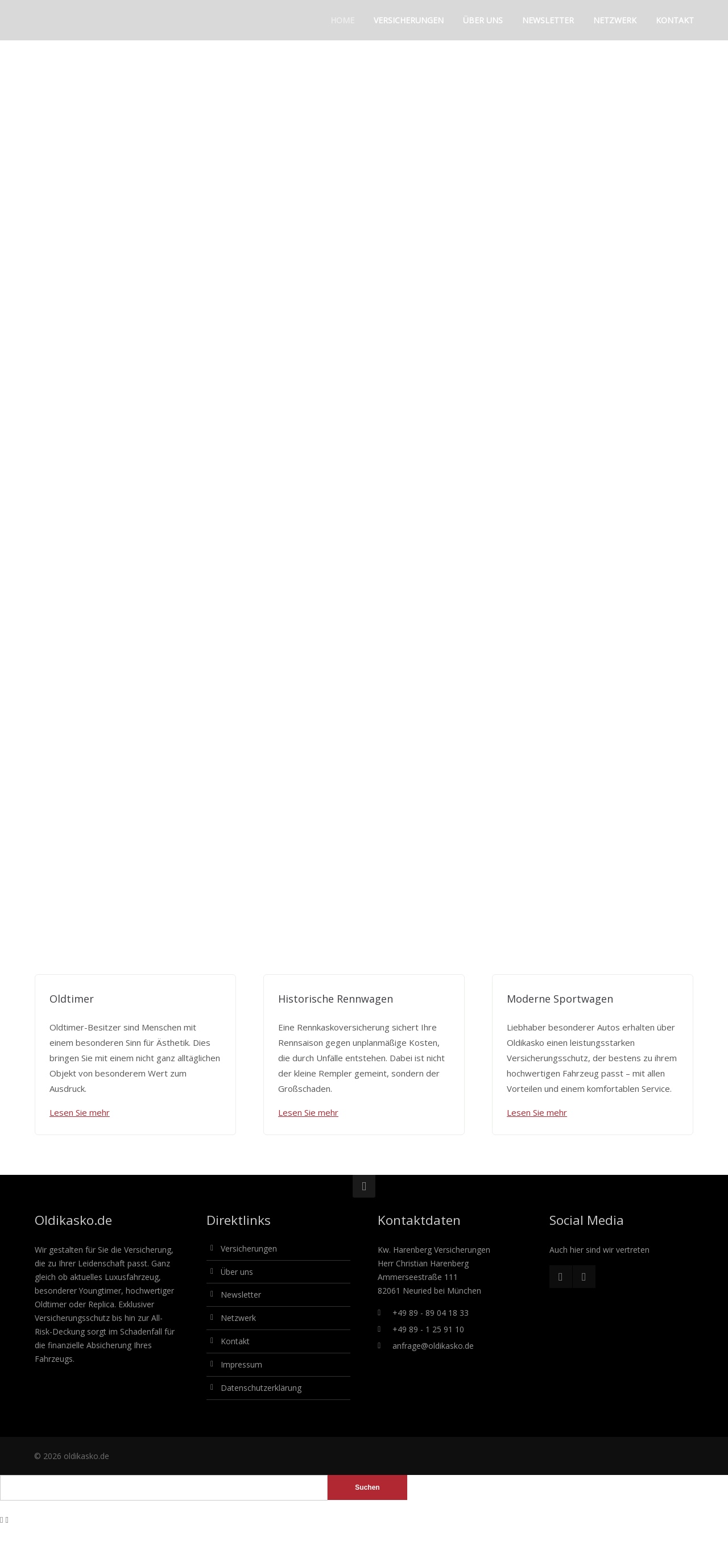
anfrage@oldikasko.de (433, 1345)
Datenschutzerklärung (261, 1387)
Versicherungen (249, 1248)
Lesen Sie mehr (79, 1112)
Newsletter (241, 1294)
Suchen (367, 1487)
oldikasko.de (86, 1456)
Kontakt (235, 1341)
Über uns (237, 1271)
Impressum (241, 1364)
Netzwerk (238, 1317)
